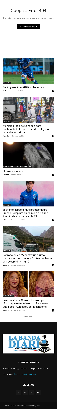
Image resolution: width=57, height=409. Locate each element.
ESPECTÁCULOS (8, 296)
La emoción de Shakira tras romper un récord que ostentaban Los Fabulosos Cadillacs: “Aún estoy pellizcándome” (25, 303)
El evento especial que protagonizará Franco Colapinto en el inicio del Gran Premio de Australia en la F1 (25, 213)
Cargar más (28, 316)
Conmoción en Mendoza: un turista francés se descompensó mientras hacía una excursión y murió (27, 258)
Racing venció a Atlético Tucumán (23, 87)
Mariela (6, 136)
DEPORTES (6, 83)
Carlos (5, 91)
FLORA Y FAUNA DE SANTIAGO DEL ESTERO (17, 167)
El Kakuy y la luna (13, 171)
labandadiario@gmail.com (25, 374)
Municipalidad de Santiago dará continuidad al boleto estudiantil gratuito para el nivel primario (27, 129)
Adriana (6, 175)
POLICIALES (7, 250)
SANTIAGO (6, 121)
